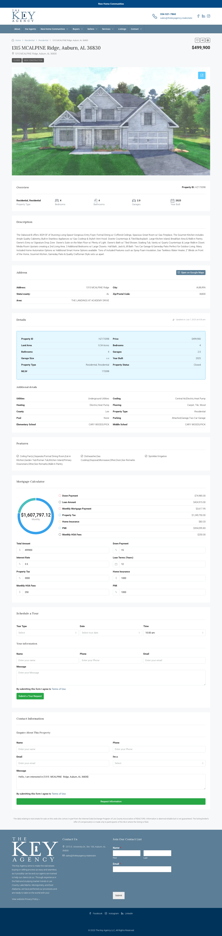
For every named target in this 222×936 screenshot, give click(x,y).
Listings (122, 29)
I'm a (115, 756)
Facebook (95, 913)
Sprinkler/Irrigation (157, 456)
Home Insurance (121, 571)
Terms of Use (59, 689)
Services (106, 29)
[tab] (202, 75)
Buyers (76, 29)
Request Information (111, 801)
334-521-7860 (168, 14)
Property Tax (23, 571)
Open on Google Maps (191, 272)
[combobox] (47, 633)
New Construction (33, 60)
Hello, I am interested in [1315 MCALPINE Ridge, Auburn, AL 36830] (111, 781)
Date (82, 626)
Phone (83, 653)
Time (146, 626)
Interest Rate (23, 557)
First (115, 858)
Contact (135, 29)
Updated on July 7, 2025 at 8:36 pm (189, 320)
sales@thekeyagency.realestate (176, 18)
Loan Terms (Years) (123, 557)
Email (146, 653)
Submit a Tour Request (30, 696)
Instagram (112, 913)
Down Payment (120, 543)
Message (21, 666)
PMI (115, 585)
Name (19, 653)
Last (145, 858)
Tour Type (21, 626)
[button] (197, 40)
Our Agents (30, 29)
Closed (16, 60)
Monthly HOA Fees (26, 585)
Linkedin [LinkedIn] (127, 913)
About (17, 29)
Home (18, 40)
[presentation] (136, 886)
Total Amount (23, 543)
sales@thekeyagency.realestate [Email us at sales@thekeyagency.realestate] (81, 855)
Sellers (90, 29)
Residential (30, 40)
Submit (118, 895)
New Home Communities (111, 3)
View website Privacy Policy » (25, 899)
